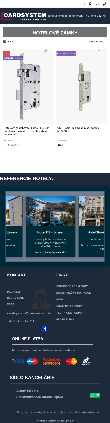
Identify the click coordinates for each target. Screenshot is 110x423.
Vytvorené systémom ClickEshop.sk (55, 421)
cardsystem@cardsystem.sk (65, 15)
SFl (92, 412)
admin (81, 412)
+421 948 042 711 (94, 15)
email (87, 412)
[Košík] (105, 4)
